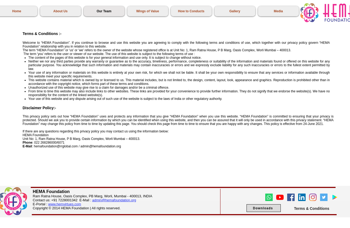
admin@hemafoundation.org (100, 146)
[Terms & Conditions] (312, 208)
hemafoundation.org (120, 200)
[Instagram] (313, 197)
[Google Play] (335, 197)
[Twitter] (324, 197)
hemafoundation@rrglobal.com (56, 146)
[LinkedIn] (302, 197)
